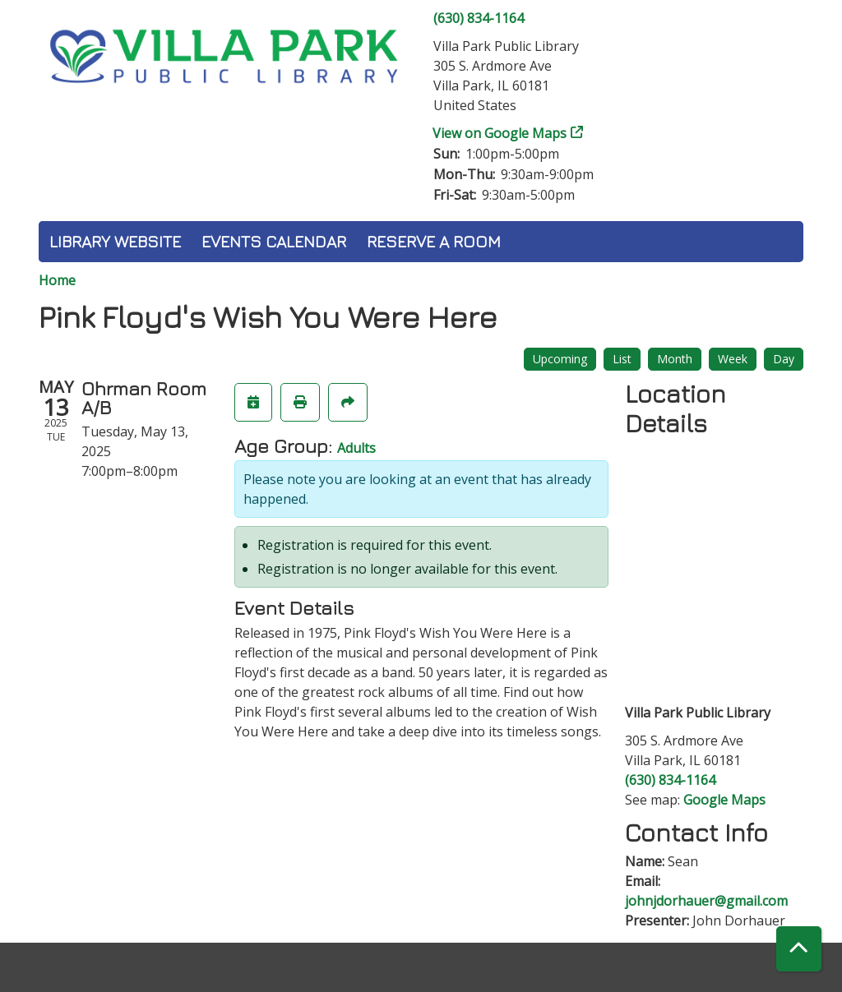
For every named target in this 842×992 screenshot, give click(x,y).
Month (674, 359)
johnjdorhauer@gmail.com (706, 901)
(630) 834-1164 (478, 18)
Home (57, 280)
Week (732, 359)
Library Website (115, 241)
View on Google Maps (500, 133)
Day (783, 359)
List (622, 359)
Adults (356, 448)
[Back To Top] (798, 948)
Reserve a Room (434, 241)
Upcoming (560, 359)
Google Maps (724, 800)
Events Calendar (273, 241)
